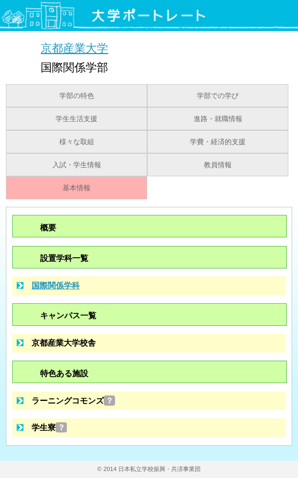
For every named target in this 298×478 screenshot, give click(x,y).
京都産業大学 (74, 48)
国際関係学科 (56, 285)
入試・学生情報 (76, 165)
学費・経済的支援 (218, 142)
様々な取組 (76, 142)
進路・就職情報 (218, 119)
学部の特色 (76, 96)
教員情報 (218, 165)
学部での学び (218, 96)
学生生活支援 (76, 119)
